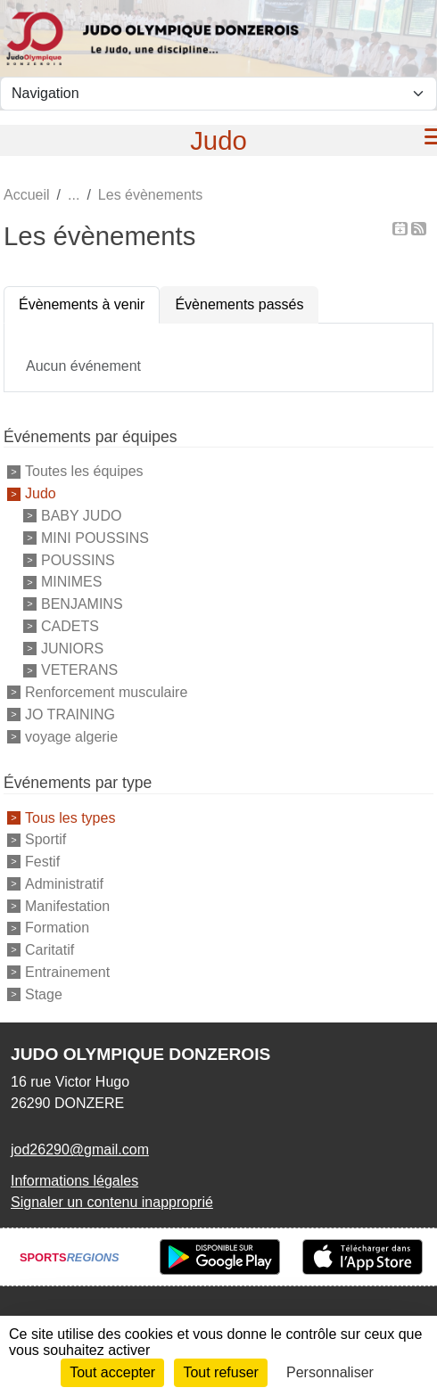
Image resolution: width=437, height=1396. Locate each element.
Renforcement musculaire (106, 692)
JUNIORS (72, 647)
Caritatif (49, 949)
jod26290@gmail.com (80, 1149)
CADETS (70, 626)
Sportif (45, 839)
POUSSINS (78, 559)
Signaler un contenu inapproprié (112, 1202)
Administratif (64, 883)
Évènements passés (239, 304)
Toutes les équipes (84, 471)
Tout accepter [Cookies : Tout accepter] (112, 1372)
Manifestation (67, 905)
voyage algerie (71, 735)
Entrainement (67, 972)
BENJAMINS (82, 604)
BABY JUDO (81, 515)
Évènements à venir (81, 304)
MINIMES (71, 581)
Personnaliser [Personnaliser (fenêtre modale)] (330, 1372)
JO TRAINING (70, 714)
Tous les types (70, 817)
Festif (42, 861)
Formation (57, 927)
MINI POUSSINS (95, 538)
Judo (40, 493)
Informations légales (74, 1180)
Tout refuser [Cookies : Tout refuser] (220, 1372)
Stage (43, 993)
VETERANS (79, 669)
